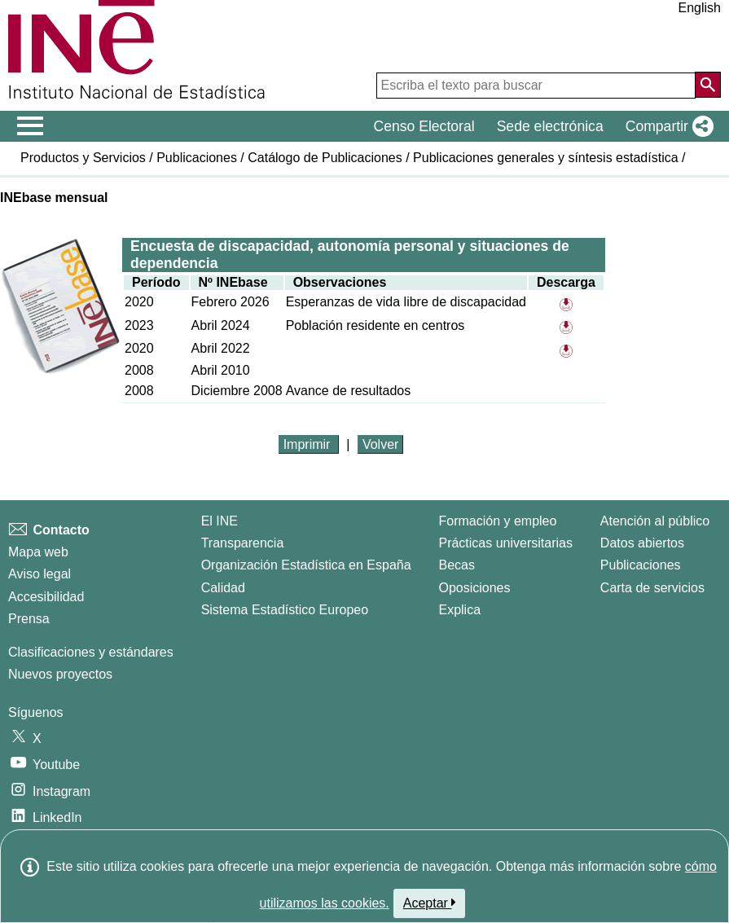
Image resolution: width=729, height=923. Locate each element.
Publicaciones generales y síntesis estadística (545, 158)
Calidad (223, 588)
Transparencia (242, 543)
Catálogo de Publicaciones (325, 158)
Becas (456, 565)
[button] (666, 126)
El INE (219, 521)
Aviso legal (39, 574)
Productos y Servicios (83, 158)
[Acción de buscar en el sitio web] (708, 85)
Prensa (29, 619)
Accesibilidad (46, 597)
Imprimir (308, 444)
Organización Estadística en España (306, 565)
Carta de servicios (652, 588)
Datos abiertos (642, 543)
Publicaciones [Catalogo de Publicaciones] (640, 565)
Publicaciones (196, 158)
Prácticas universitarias (505, 543)
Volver (380, 444)
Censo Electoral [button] (423, 126)
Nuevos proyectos (60, 674)
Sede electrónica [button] (550, 126)
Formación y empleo (497, 521)
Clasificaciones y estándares (90, 652)
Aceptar (429, 902)
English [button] (699, 8)
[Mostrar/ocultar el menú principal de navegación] (30, 126)
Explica (459, 610)
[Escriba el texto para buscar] (536, 86)
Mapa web (38, 552)
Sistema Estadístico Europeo (284, 610)
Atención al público (654, 521)
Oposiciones (474, 588)
